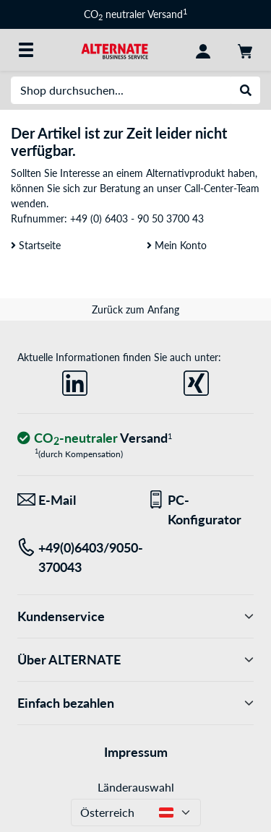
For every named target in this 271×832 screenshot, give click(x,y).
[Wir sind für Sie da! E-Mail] (71, 500)
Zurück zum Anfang (135, 309)
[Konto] (203, 49)
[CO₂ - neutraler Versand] (94, 439)
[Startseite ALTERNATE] (115, 49)
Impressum (136, 752)
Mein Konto (177, 245)
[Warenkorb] (245, 49)
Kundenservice (135, 616)
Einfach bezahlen (135, 703)
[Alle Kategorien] (26, 50)
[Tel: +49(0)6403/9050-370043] (71, 557)
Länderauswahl (136, 787)
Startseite (36, 245)
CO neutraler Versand (135, 14)
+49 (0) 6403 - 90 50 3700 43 (137, 218)
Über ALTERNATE (135, 660)
